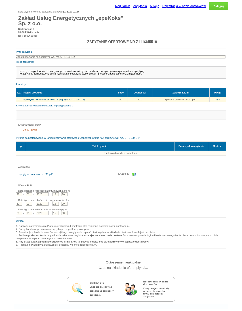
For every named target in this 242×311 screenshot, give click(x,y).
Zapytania (140, 6)
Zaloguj (218, 6)
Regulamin (122, 6)
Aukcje (154, 6)
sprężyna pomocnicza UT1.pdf (180, 99)
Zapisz (134, 176)
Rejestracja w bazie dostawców (184, 6)
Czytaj (217, 99)
